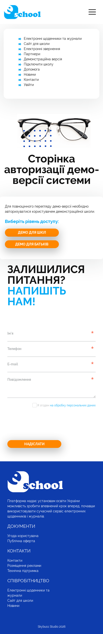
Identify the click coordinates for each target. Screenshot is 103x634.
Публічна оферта (21, 541)
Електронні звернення (42, 49)
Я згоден (66, 405)
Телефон (14, 349)
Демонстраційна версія (43, 59)
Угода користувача (23, 536)
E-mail (12, 364)
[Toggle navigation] (92, 12)
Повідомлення (19, 379)
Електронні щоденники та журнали (53, 39)
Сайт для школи (37, 44)
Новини (30, 74)
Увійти (29, 85)
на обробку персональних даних (73, 405)
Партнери (32, 54)
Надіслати (34, 444)
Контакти (31, 80)
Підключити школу (38, 64)
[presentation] (44, 425)
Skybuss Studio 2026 (51, 626)
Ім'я (10, 333)
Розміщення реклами (24, 566)
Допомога (32, 69)
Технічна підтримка (23, 571)
